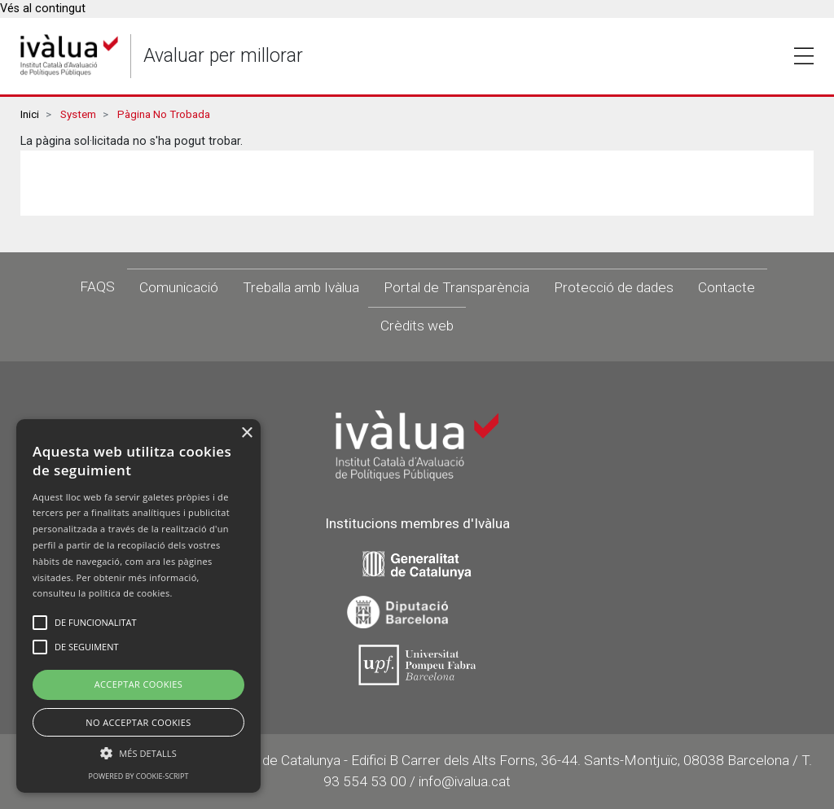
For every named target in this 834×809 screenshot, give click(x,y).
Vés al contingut (43, 8)
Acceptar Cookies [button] (138, 684)
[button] (138, 753)
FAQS (97, 286)
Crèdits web (417, 325)
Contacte (726, 287)
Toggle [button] (804, 56)
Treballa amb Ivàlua (301, 287)
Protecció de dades (614, 287)
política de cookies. (131, 593)
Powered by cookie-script (139, 776)
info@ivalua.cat (465, 781)
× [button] (246, 433)
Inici (29, 114)
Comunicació (178, 287)
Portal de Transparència (456, 287)
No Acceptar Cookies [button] (138, 722)
